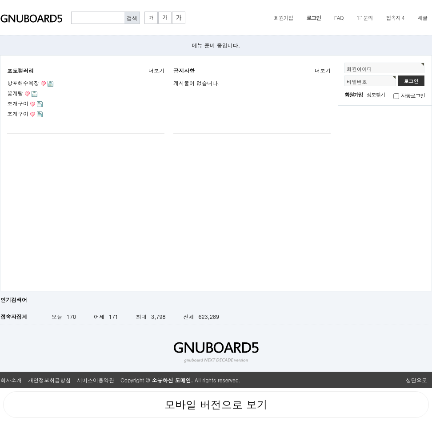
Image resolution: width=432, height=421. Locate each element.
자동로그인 (413, 95)
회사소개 (11, 380)
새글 (422, 17)
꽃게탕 (15, 93)
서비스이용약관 (95, 380)
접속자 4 (395, 17)
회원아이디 (359, 68)
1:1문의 (364, 17)
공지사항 (184, 70)
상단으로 (416, 380)
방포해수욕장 (23, 83)
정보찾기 (376, 94)
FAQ (339, 17)
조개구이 (17, 103)
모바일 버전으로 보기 (216, 404)
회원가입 (283, 17)
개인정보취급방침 (49, 380)
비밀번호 (357, 81)
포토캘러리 (20, 70)
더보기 (156, 70)
